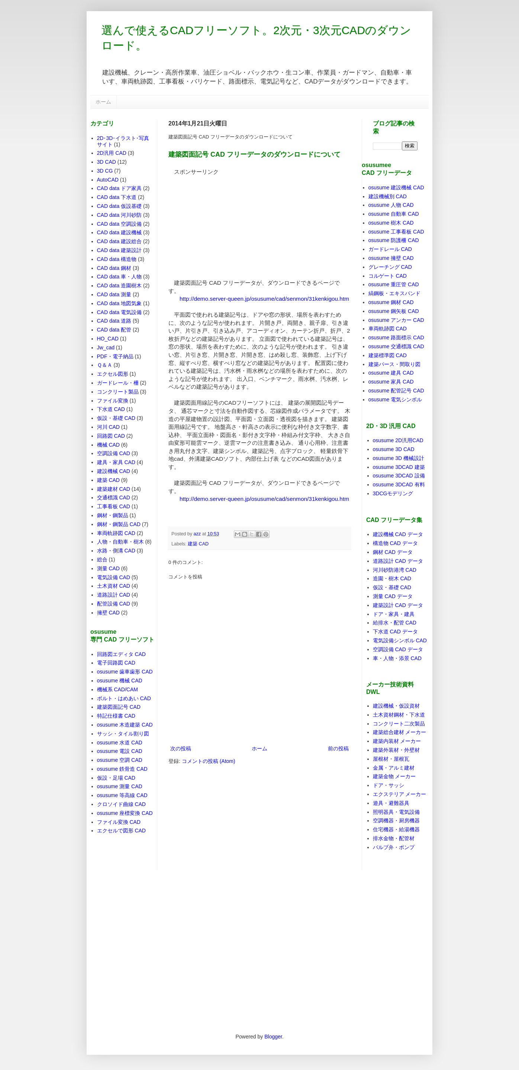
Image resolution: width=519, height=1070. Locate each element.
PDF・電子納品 (115, 356)
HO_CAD (108, 339)
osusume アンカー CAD (396, 320)
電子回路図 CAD (116, 663)
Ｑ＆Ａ (104, 365)
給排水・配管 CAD (394, 623)
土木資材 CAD (113, 586)
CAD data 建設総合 (119, 241)
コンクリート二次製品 (399, 724)
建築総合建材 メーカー (399, 732)
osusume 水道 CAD (119, 743)
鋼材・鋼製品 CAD (119, 524)
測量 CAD (108, 568)
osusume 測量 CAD (119, 786)
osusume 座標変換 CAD (125, 813)
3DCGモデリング (393, 493)
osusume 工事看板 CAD (396, 232)
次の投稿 (180, 748)
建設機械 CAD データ (398, 534)
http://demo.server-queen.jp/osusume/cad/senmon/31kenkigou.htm (264, 299)
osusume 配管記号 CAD (396, 391)
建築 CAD (198, 544)
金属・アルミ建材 (394, 768)
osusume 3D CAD (394, 449)
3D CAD (106, 162)
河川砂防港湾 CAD (394, 570)
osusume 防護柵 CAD (393, 240)
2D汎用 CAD (111, 153)
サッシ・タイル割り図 (123, 734)
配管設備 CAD (113, 604)
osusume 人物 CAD (391, 205)
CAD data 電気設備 (119, 312)
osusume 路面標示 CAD (396, 337)
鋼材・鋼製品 (112, 515)
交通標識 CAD (113, 497)
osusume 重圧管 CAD (393, 284)
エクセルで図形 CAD (121, 831)
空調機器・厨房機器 (396, 820)
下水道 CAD (111, 409)
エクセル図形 (112, 374)
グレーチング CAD (390, 267)
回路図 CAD (111, 436)
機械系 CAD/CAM (117, 689)
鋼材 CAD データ (393, 552)
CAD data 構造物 (117, 259)
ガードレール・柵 (118, 383)
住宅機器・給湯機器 (396, 829)
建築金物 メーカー (394, 776)
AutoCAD (108, 180)
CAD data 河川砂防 (119, 215)
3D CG (105, 171)
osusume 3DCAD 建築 (399, 467)
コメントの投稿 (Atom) (208, 761)
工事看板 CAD (113, 506)
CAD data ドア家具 (119, 188)
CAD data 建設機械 (119, 232)
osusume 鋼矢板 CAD (393, 311)
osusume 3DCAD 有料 (399, 484)
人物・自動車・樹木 (120, 542)
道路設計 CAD (113, 595)
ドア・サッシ (388, 785)
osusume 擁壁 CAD (391, 258)
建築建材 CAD (113, 489)
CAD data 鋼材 (114, 268)
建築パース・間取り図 (394, 364)
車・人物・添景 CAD (397, 658)
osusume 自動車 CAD (393, 214)
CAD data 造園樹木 (119, 285)
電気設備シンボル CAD (400, 640)
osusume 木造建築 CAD (125, 725)
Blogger (273, 1037)
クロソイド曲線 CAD (121, 804)
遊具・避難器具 (391, 803)
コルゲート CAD (387, 276)
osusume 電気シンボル (395, 399)
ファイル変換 (112, 401)
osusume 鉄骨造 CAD (122, 769)
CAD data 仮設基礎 (119, 206)
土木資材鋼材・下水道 (399, 715)
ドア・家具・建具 (394, 614)
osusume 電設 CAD (119, 751)
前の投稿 (338, 748)
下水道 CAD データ (395, 632)
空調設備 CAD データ (398, 649)
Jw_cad (106, 347)
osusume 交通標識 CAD (396, 346)
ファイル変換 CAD (119, 822)
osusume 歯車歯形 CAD (125, 672)
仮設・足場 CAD (116, 778)
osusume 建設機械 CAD (396, 187)
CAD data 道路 (114, 321)
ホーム (103, 102)
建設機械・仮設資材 (396, 706)
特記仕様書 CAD (116, 716)
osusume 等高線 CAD (122, 795)
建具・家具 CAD (116, 462)
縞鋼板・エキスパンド (394, 293)
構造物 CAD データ (395, 543)
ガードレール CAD (390, 249)
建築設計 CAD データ (398, 605)
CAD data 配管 (114, 330)
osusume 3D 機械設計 (398, 458)
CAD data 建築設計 (119, 250)
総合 (102, 559)
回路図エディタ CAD (121, 654)
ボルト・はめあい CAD (124, 698)
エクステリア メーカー (399, 794)
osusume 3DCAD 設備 (399, 476)
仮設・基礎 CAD (116, 418)
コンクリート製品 (118, 392)
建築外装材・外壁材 (396, 750)
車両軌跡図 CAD (116, 533)
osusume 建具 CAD (391, 373)
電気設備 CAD (113, 577)
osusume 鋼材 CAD (391, 302)
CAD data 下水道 (117, 197)
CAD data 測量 (114, 294)
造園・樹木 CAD (392, 578)
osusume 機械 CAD (119, 681)
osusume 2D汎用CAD (398, 440)
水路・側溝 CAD (116, 551)
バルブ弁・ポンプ (394, 847)
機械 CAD (108, 445)
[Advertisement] (224, 222)
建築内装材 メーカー (397, 741)
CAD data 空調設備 (119, 224)
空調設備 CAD (113, 453)
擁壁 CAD (108, 613)
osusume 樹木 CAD (391, 223)
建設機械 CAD (113, 471)
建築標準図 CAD (387, 355)
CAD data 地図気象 (119, 303)
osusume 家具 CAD (391, 382)
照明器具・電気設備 (396, 812)
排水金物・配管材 (394, 838)
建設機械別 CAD (387, 196)
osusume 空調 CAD (119, 760)
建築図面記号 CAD (119, 707)
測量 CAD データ (393, 596)
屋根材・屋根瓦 (391, 759)
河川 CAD (108, 427)
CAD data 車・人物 (119, 277)
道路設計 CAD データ (398, 561)
